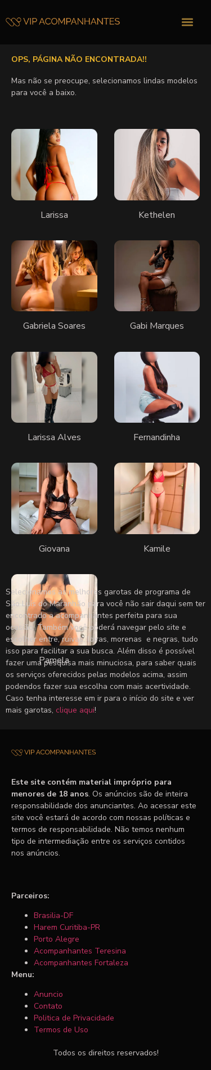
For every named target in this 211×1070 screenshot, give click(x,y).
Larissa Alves (54, 437)
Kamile (156, 549)
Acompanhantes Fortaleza (81, 962)
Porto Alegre (56, 939)
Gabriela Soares (54, 326)
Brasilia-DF (53, 915)
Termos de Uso (61, 1029)
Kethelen (156, 215)
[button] (187, 22)
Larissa (54, 215)
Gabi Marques (157, 326)
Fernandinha (156, 437)
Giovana (54, 549)
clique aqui (75, 710)
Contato (48, 1006)
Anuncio (48, 994)
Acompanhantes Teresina (80, 951)
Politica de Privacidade (74, 1018)
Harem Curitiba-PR (67, 927)
